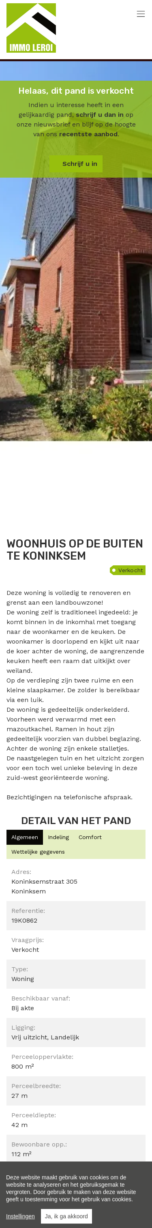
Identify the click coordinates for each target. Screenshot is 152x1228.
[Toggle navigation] (141, 14)
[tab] (24, 837)
